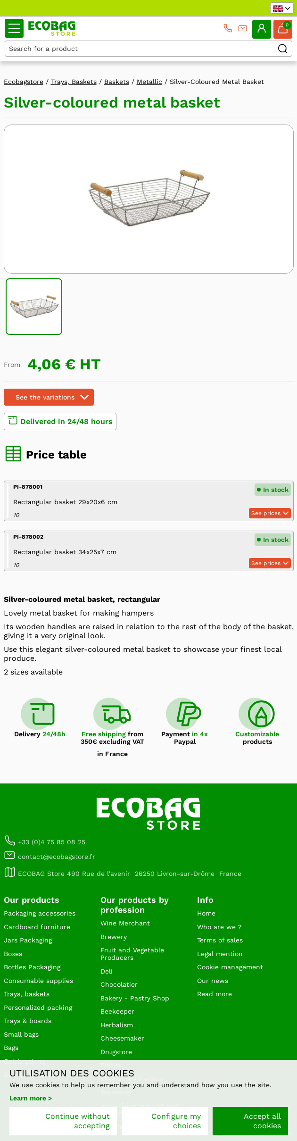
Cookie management (230, 967)
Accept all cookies (262, 1121)
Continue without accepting (77, 1121)
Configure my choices (176, 1121)
